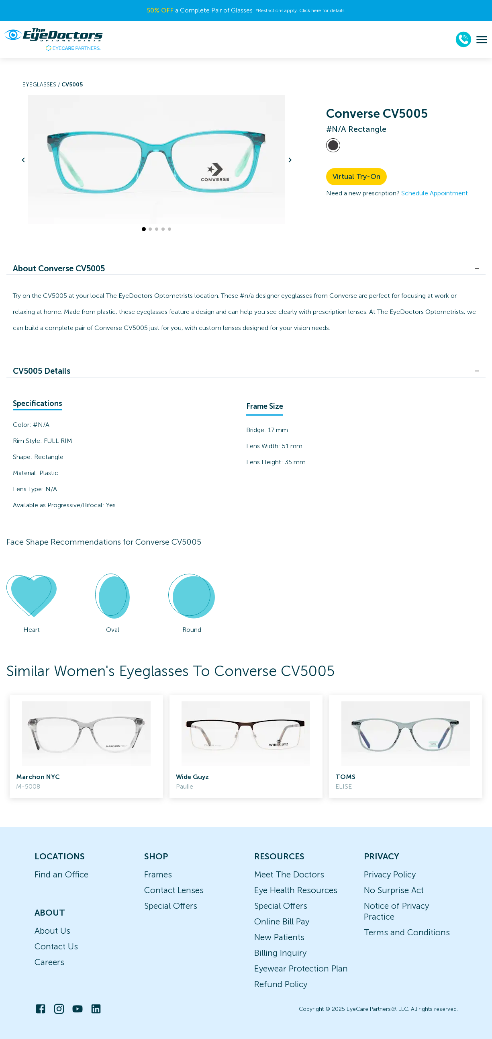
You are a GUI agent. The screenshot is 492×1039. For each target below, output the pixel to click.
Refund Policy (280, 984)
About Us (52, 931)
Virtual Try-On (356, 176)
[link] (86, 746)
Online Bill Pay (281, 921)
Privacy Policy (390, 874)
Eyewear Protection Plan (301, 968)
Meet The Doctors (289, 874)
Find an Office (61, 874)
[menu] (482, 40)
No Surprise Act (394, 890)
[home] (53, 39)
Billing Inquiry (280, 953)
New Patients (279, 937)
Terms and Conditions (407, 932)
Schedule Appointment (434, 193)
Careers (49, 962)
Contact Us (56, 946)
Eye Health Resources (295, 890)
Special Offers (170, 906)
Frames (158, 874)
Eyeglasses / (41, 84)
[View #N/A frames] (333, 145)
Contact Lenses (174, 890)
